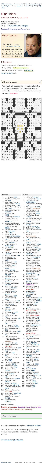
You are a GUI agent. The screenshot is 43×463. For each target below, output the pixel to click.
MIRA (38, 275)
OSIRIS (36, 359)
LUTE (39, 375)
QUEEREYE (36, 257)
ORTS (15, 296)
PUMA (34, 377)
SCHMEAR (17, 393)
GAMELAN (8, 221)
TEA (6, 317)
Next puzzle (18, 440)
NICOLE (39, 301)
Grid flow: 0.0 (28, 70)
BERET (28, 239)
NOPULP (8, 254)
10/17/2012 (9, 46)
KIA (19, 319)
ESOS (40, 297)
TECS (34, 382)
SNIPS (28, 362)
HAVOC (33, 369)
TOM (33, 385)
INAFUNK (17, 378)
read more (14, 93)
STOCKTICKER (31, 310)
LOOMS (7, 307)
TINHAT (11, 374)
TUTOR (7, 382)
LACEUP (7, 370)
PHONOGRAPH (36, 325)
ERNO (19, 331)
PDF (35, 6)
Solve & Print (28, 6)
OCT (38, 349)
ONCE (17, 327)
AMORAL (29, 281)
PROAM (11, 242)
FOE (15, 262)
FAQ (40, 6)
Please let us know (34, 425)
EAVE (31, 336)
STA (19, 205)
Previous (16, 4)
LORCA (29, 217)
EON (38, 251)
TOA (6, 356)
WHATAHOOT (9, 246)
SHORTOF (35, 226)
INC (37, 302)
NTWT (39, 299)
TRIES (33, 370)
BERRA (7, 228)
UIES (10, 233)
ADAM (39, 207)
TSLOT (17, 204)
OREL (7, 239)
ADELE (28, 242)
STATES (28, 296)
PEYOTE (34, 343)
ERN (6, 330)
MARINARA (29, 254)
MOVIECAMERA (15, 236)
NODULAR (8, 281)
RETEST (7, 294)
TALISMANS (30, 293)
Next (22, 4)
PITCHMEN (8, 346)
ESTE (16, 366)
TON (6, 351)
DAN (37, 351)
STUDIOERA (30, 289)
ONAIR (38, 199)
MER (18, 255)
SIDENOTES (30, 285)
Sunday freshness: (7, 73)
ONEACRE (11, 231)
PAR (9, 200)
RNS (13, 257)
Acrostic (19, 6)
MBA (10, 208)
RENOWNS (36, 208)
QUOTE (10, 247)
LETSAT (28, 307)
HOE (34, 353)
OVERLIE (14, 383)
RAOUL (35, 247)
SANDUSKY (8, 341)
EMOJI (7, 388)
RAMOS (7, 398)
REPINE (7, 278)
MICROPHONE (31, 236)
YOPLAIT (11, 304)
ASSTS (7, 260)
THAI (6, 323)
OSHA (38, 320)
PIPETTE (16, 385)
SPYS (18, 301)
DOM (15, 197)
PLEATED (8, 310)
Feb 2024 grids (5, 6)
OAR (19, 348)
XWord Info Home (6, 4)
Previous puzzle (7, 440)
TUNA (38, 228)
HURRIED (16, 217)
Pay (3, 8)
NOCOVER (8, 391)
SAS (16, 343)
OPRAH (28, 221)
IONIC (37, 364)
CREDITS (14, 291)
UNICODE (8, 212)
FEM (36, 383)
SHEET (38, 213)
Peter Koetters (10, 35)
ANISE (7, 299)
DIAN (27, 340)
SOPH (14, 364)
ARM (6, 377)
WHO (16, 325)
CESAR (39, 244)
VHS (39, 249)
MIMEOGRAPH (31, 202)
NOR (15, 367)
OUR (27, 348)
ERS (36, 304)
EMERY (35, 374)
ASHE (16, 312)
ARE (27, 231)
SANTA (28, 367)
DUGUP (36, 197)
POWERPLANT (31, 273)
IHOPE (7, 215)
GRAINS (7, 251)
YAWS (38, 317)
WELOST (8, 275)
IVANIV (7, 268)
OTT (13, 353)
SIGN (10, 359)
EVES (35, 278)
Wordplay (25, 26)
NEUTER (29, 356)
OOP (13, 314)
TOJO (34, 380)
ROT (34, 387)
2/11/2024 (17, 46)
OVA (6, 335)
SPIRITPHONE (34, 315)
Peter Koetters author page (33, 4)
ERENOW (8, 285)
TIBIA (38, 212)
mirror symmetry (23, 68)
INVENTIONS (36, 268)
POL (28, 205)
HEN (13, 265)
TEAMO (28, 225)
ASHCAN (14, 288)
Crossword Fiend (14, 26)
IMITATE (12, 270)
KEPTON (36, 344)
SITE (10, 361)
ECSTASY (8, 401)
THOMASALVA (30, 333)
